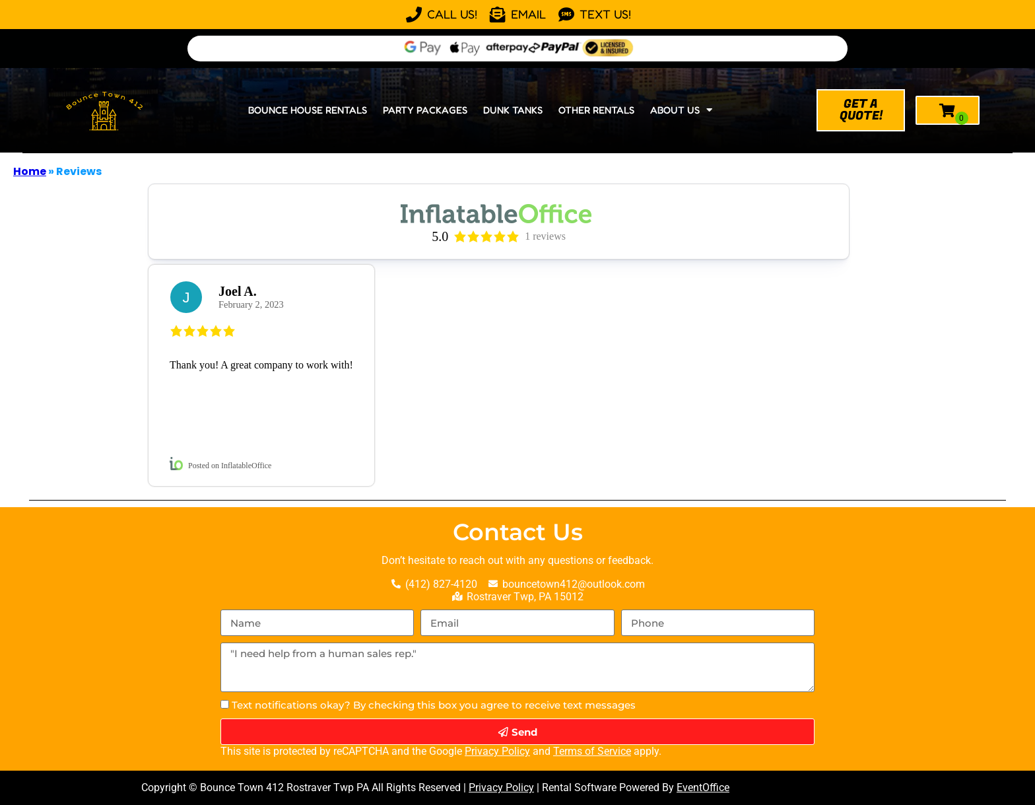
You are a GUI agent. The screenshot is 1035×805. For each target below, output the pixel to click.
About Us (681, 110)
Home (29, 171)
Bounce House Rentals (307, 110)
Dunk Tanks (513, 110)
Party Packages (425, 110)
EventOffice (703, 787)
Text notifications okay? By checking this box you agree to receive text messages (434, 705)
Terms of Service (592, 751)
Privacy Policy (497, 751)
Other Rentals (596, 110)
